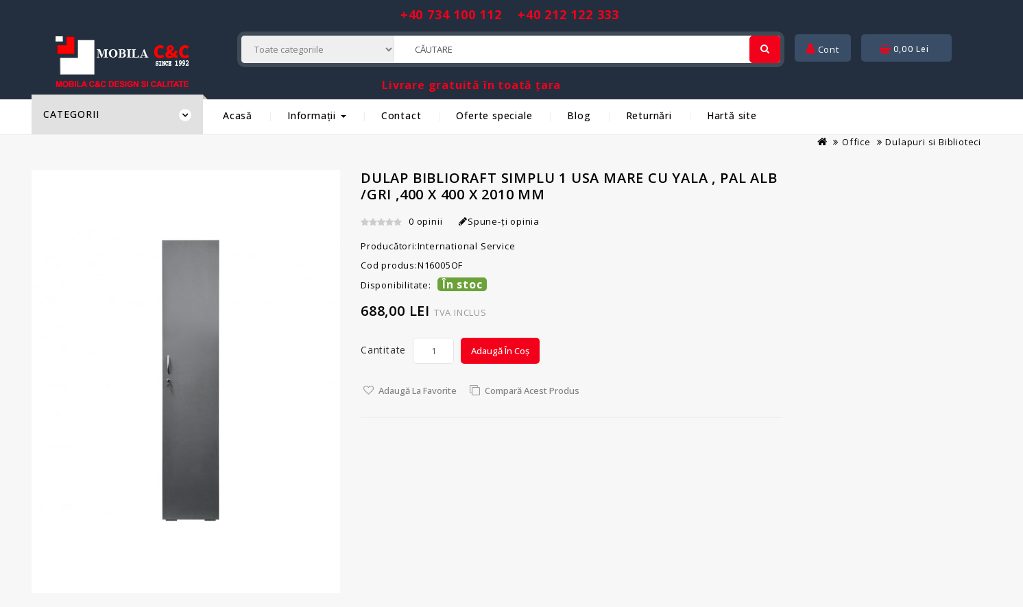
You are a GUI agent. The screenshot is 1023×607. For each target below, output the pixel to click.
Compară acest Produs (532, 390)
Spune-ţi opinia (499, 221)
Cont (822, 49)
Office (856, 142)
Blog (578, 115)
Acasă (237, 115)
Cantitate (383, 349)
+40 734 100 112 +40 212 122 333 (509, 14)
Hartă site (732, 115)
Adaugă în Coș (500, 351)
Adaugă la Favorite (417, 390)
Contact (401, 115)
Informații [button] (316, 115)
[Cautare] (764, 49)
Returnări (649, 115)
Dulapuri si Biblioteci (933, 142)
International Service (467, 246)
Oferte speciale (494, 115)
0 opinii (425, 221)
